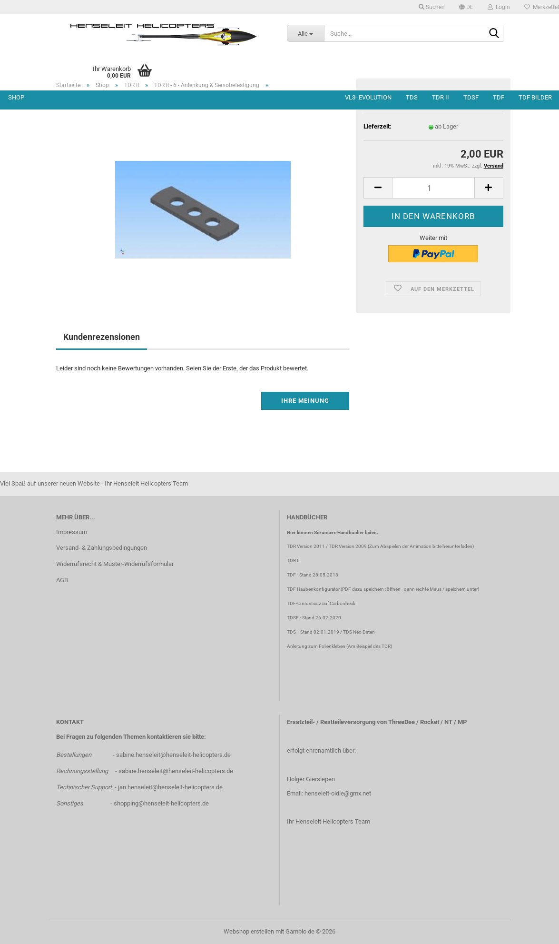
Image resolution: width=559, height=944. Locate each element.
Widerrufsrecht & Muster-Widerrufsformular (115, 563)
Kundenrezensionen (101, 337)
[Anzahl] (433, 188)
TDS (412, 97)
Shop (16, 97)
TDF (498, 97)
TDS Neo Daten (359, 632)
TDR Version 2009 (348, 546)
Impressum (71, 532)
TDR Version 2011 (306, 546)
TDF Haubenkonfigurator (313, 589)
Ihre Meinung (305, 400)
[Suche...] (305, 33)
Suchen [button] (432, 7)
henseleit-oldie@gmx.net (337, 793)
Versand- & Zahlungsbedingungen (101, 547)
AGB (62, 580)
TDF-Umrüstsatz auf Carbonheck (321, 603)
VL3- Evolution (368, 97)
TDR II (440, 97)
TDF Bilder (535, 97)
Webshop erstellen (249, 931)
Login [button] (499, 7)
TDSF (471, 97)
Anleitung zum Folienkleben (316, 646)
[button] (466, 7)
